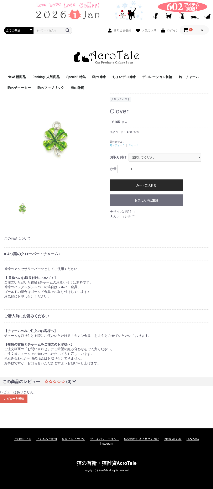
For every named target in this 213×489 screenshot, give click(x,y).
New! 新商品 (16, 77)
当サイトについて (73, 439)
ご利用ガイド (22, 439)
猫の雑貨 (77, 88)
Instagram (106, 443)
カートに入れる (146, 185)
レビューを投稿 (14, 398)
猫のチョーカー (19, 88)
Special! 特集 (76, 77)
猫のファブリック (50, 88)
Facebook (193, 439)
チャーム (134, 145)
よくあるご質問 (46, 439)
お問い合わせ (173, 439)
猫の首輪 (99, 77)
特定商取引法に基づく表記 (141, 439)
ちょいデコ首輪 (124, 77)
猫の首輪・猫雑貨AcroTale (107, 463)
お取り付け (118, 157)
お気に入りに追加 (146, 200)
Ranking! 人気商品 (46, 77)
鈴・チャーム (189, 77)
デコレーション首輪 (157, 77)
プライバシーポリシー (104, 439)
